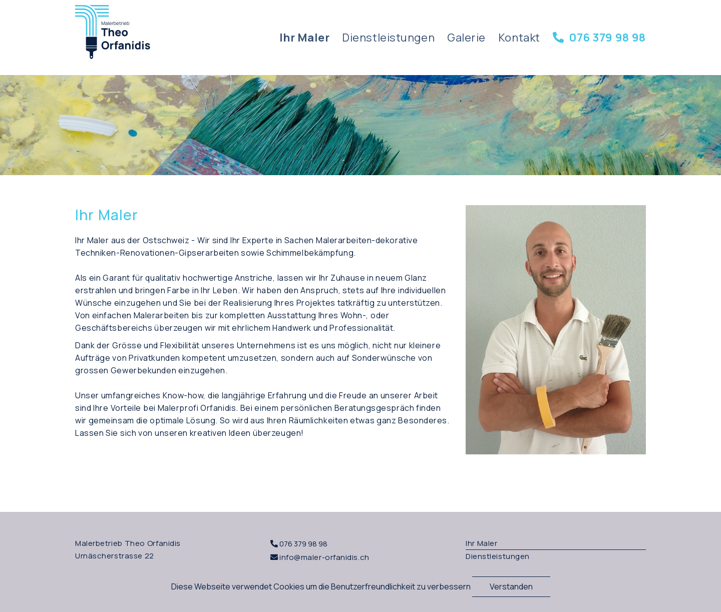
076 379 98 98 (599, 37)
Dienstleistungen (388, 37)
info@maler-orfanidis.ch (324, 557)
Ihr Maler (304, 37)
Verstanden (511, 586)
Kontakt (519, 37)
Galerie (466, 37)
